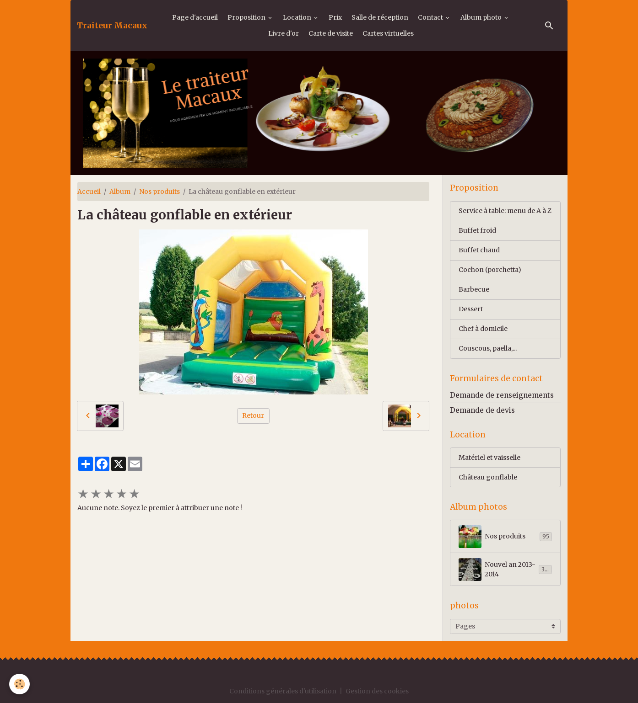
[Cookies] (19, 684)
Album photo (481, 17)
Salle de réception (379, 17)
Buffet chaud (479, 250)
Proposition (247, 17)
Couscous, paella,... (488, 348)
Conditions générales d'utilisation (282, 691)
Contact (431, 17)
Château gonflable (488, 477)
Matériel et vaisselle (489, 457)
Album (119, 191)
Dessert (471, 309)
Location (298, 17)
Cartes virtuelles (388, 33)
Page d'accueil (195, 17)
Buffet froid (477, 230)
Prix (335, 17)
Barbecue (474, 289)
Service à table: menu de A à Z (505, 211)
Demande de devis (482, 410)
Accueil (89, 191)
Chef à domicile (483, 329)
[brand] (112, 26)
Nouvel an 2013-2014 (505, 569)
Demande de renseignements (502, 395)
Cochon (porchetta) (490, 270)
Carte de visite (330, 33)
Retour (253, 415)
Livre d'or (283, 33)
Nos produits (159, 191)
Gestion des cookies (377, 691)
